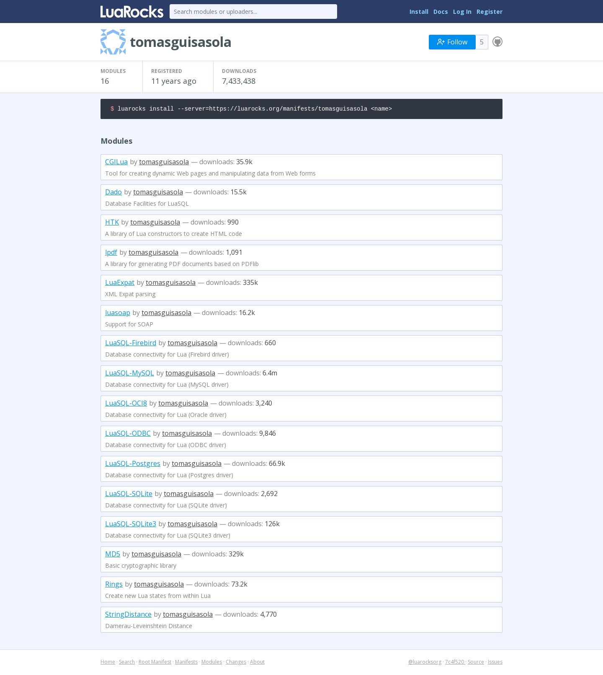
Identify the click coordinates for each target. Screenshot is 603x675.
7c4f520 (455, 663)
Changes (236, 663)
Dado (113, 193)
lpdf (111, 253)
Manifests (186, 663)
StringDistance (128, 615)
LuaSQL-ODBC (128, 434)
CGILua (116, 163)
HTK (112, 223)
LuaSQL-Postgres (132, 464)
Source (476, 663)
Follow (452, 42)
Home (107, 663)
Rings (114, 585)
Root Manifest (155, 663)
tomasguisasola (164, 163)
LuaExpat (119, 283)
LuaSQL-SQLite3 (130, 525)
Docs (440, 12)
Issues (495, 663)
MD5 (112, 555)
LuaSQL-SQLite (128, 494)
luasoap (117, 313)
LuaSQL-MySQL (129, 374)
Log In (462, 12)
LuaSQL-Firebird (130, 344)
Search (127, 663)
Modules (211, 663)
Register (489, 12)
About (257, 663)
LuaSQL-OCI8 (126, 404)
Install (419, 12)
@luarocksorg (424, 663)
